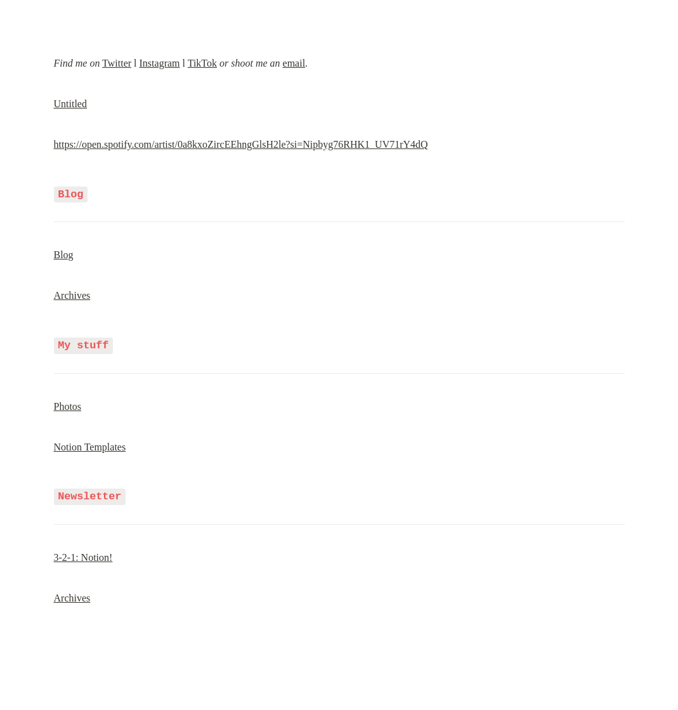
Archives (72, 294)
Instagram (160, 63)
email (294, 63)
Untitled (70, 103)
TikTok (202, 63)
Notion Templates (90, 445)
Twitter (116, 63)
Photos (68, 404)
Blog (64, 254)
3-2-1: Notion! (83, 554)
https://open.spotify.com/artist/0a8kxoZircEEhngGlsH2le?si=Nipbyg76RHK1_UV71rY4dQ (241, 144)
